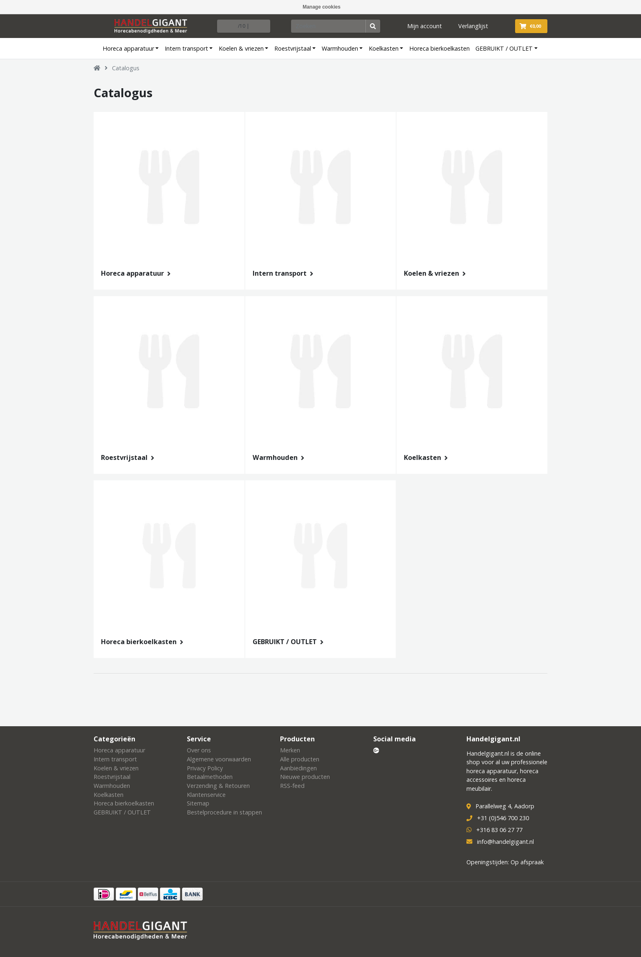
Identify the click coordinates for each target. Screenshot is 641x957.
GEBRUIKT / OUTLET (504, 48)
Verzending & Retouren (218, 786)
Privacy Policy (205, 768)
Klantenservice (206, 795)
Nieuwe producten (305, 777)
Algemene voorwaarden (219, 759)
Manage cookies (322, 7)
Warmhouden (340, 48)
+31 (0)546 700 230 (503, 818)
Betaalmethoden (210, 777)
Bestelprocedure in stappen (224, 812)
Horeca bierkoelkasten (439, 48)
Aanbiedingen (298, 768)
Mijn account (424, 26)
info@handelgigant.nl (505, 841)
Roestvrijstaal (292, 48)
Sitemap (198, 803)
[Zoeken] (328, 26)
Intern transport (186, 48)
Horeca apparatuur (128, 48)
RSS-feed (292, 786)
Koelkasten (384, 48)
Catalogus (125, 68)
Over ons (199, 750)
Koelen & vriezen (241, 48)
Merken (290, 750)
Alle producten (299, 759)
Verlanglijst (473, 26)
